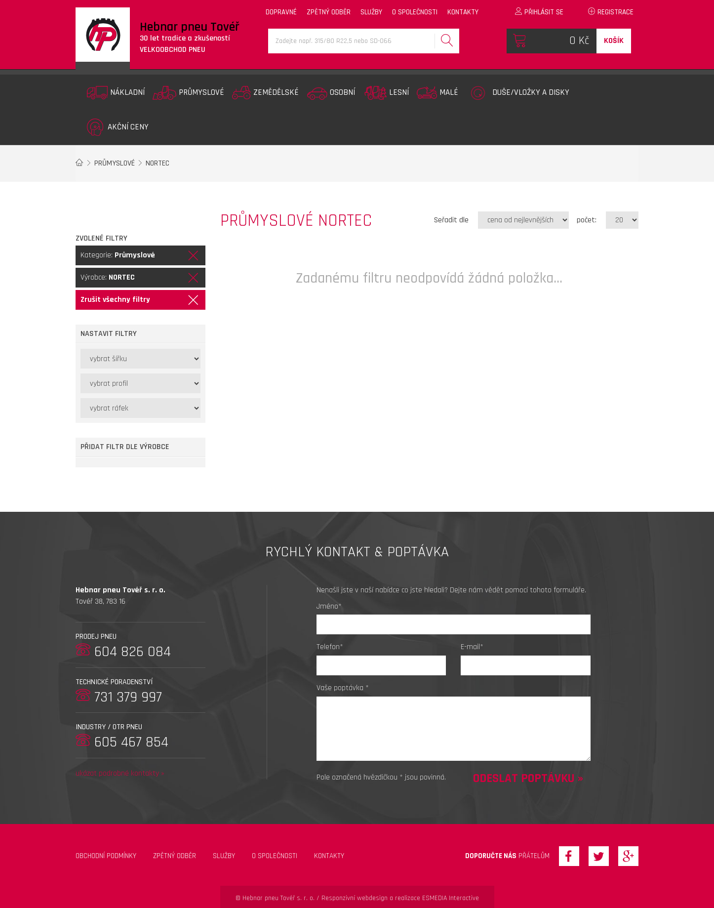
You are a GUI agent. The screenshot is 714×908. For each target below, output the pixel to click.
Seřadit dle (451, 220)
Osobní (331, 93)
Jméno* (329, 606)
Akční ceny (118, 127)
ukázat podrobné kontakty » (120, 773)
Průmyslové (188, 93)
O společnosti (274, 856)
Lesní (385, 93)
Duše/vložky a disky (517, 93)
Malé (438, 92)
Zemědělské (265, 92)
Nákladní (116, 92)
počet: (586, 220)
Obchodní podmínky (106, 856)
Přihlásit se (539, 12)
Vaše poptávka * (343, 688)
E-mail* (472, 647)
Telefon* (330, 647)
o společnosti (414, 12)
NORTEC (157, 163)
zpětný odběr (329, 12)
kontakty (462, 12)
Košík (614, 41)
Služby (224, 856)
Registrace (611, 12)
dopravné (281, 12)
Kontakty (329, 856)
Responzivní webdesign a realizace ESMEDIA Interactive (400, 898)
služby (371, 12)
